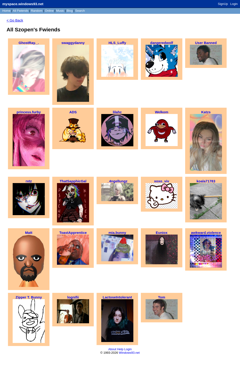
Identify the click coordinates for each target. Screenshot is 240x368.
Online (49, 10)
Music (60, 10)
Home (6, 10)
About (112, 349)
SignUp (223, 4)
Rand (36, 10)
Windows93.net (129, 352)
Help (120, 349)
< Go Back (15, 20)
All (20, 10)
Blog (70, 10)
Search (80, 10)
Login (234, 4)
